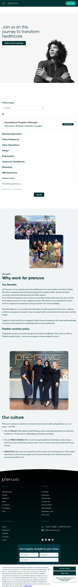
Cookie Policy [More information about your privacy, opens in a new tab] (27, 586)
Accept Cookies (64, 568)
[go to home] (13, 3)
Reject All (64, 573)
